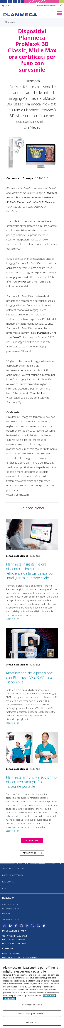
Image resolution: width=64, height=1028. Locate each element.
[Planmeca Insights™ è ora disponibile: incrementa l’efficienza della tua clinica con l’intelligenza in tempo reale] (32, 534)
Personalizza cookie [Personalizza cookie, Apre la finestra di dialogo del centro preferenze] (32, 1004)
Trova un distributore (46, 5)
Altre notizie (9, 22)
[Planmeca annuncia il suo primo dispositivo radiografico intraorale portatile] (32, 747)
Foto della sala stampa (13, 939)
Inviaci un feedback (11, 953)
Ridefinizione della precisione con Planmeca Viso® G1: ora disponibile (29, 677)
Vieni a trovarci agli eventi (14, 936)
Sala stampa (8, 882)
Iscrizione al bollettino (14, 943)
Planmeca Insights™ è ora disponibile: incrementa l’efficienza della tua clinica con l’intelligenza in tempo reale (30, 571)
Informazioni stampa (14, 930)
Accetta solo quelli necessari (32, 1013)
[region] (32, 993)
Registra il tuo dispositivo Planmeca (19, 957)
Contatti (6, 888)
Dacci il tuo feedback (12, 875)
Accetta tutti (32, 1022)
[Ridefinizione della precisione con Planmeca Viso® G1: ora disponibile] (32, 643)
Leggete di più (13, 618)
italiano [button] (6, 5)
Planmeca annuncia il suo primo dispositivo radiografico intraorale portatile (31, 782)
